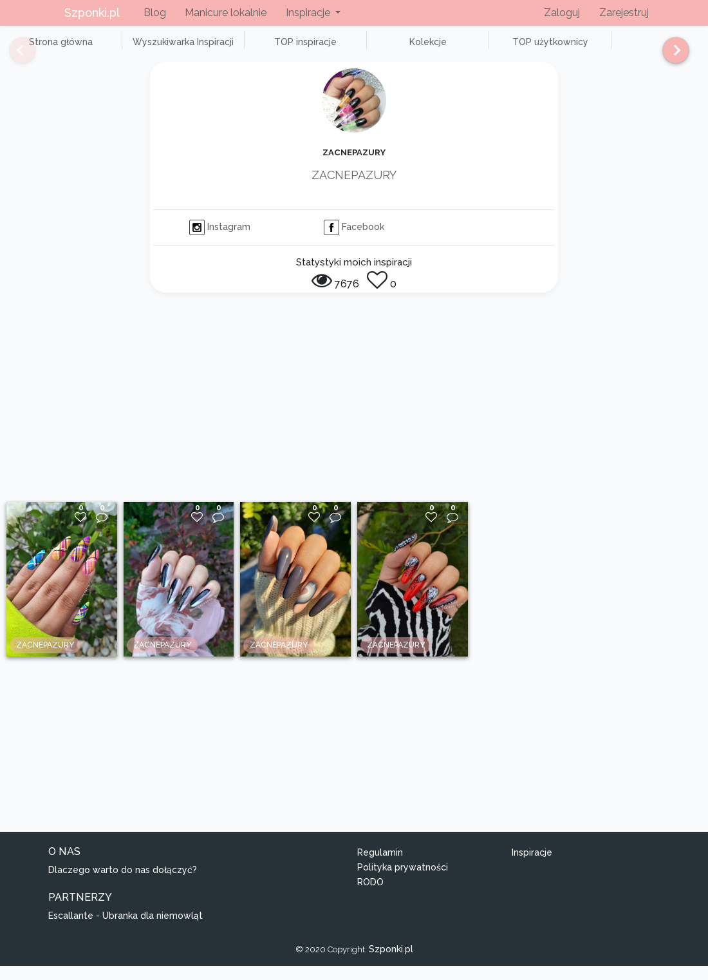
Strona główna (51, 49)
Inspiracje (532, 867)
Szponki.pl (92, 12)
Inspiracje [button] (309, 12)
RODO (370, 896)
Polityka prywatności (402, 882)
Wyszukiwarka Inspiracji (154, 49)
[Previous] (13, 56)
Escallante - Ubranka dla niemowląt (125, 930)
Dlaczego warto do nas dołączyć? (122, 884)
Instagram (219, 241)
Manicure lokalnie (225, 12)
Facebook (354, 241)
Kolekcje (360, 49)
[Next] (671, 56)
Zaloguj (562, 12)
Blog (155, 12)
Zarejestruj (624, 12)
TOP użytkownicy (463, 49)
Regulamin (380, 867)
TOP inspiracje (257, 49)
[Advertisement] (354, 419)
